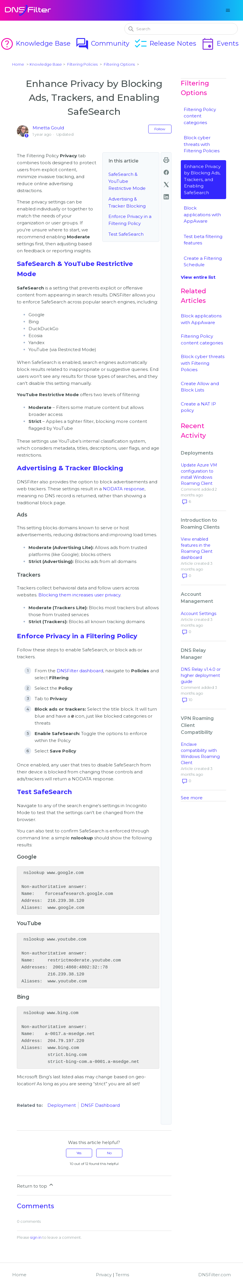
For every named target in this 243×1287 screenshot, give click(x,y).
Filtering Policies (82, 64)
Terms (122, 1274)
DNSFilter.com (214, 1274)
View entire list (198, 277)
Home (18, 64)
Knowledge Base (35, 43)
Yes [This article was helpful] (78, 1153)
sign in (36, 1237)
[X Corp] (166, 184)
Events (220, 43)
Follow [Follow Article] (159, 129)
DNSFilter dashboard (80, 670)
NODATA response (123, 488)
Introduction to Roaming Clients (200, 523)
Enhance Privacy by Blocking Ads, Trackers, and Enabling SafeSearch (202, 179)
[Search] (181, 29)
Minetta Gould (48, 128)
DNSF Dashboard (100, 1105)
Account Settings (198, 613)
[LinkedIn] (166, 196)
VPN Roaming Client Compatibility (197, 725)
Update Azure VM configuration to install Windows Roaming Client (199, 474)
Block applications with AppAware (202, 214)
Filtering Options (119, 64)
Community (102, 43)
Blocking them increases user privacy (79, 595)
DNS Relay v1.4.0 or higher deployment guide (201, 675)
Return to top (35, 1185)
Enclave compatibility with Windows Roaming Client (200, 753)
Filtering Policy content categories (200, 116)
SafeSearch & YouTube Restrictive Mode (127, 181)
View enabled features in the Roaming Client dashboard (196, 548)
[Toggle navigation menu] (227, 10)
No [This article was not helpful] (109, 1153)
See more (192, 797)
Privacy (104, 1274)
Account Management (197, 597)
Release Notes (165, 43)
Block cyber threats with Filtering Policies (201, 144)
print (166, 160)
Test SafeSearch (126, 234)
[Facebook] (166, 172)
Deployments (197, 453)
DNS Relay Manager (193, 654)
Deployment (61, 1105)
